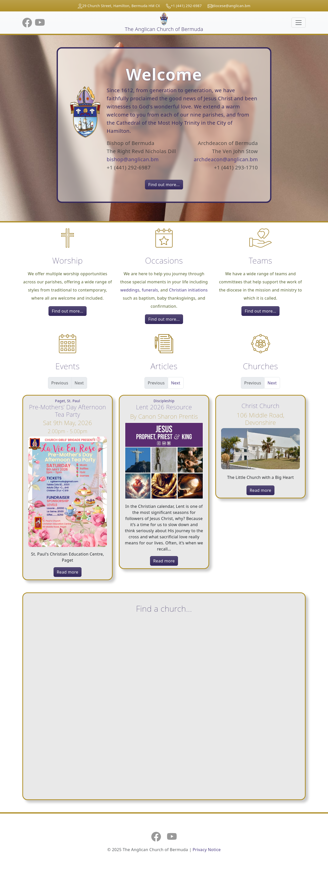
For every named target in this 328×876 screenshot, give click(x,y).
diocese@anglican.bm (231, 5)
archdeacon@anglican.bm (226, 159)
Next (175, 383)
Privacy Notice (207, 849)
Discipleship (164, 400)
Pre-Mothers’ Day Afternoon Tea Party (67, 410)
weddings (129, 290)
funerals (150, 290)
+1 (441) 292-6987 (186, 5)
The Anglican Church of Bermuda (164, 22)
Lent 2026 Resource (164, 407)
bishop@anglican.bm (133, 159)
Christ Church (260, 405)
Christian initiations (188, 290)
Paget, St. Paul (67, 400)
